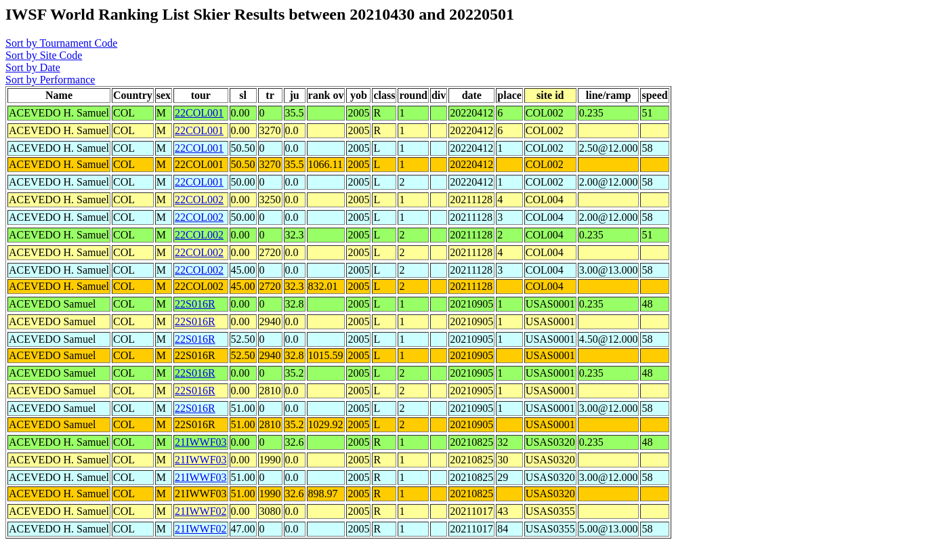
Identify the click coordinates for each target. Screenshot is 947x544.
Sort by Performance (50, 79)
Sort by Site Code (43, 55)
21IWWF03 (200, 442)
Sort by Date (32, 67)
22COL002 (199, 199)
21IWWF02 (200, 511)
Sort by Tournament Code (61, 43)
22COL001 (199, 113)
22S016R (195, 304)
